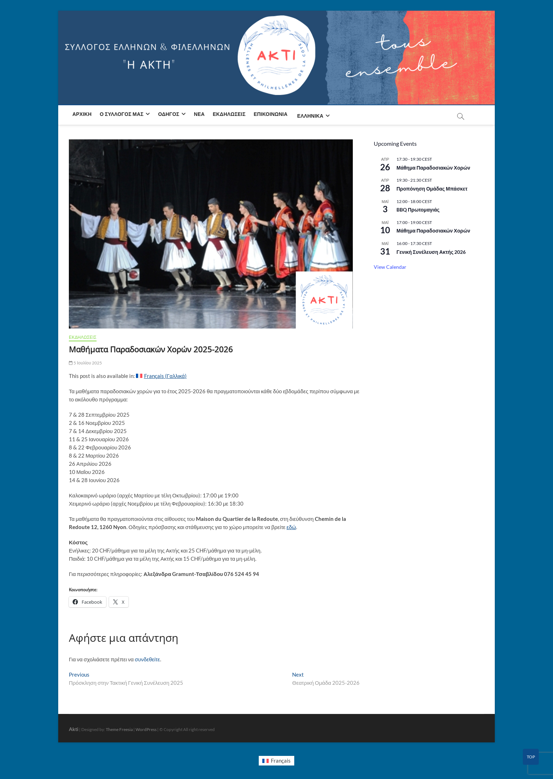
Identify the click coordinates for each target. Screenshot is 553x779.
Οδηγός (169, 114)
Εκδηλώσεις (229, 114)
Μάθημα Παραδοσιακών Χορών (433, 168)
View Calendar (390, 267)
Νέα (199, 114)
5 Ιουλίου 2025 (85, 363)
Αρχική (82, 114)
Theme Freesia (119, 729)
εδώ (291, 527)
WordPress (146, 729)
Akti (73, 729)
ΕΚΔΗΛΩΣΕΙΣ (83, 337)
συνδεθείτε (147, 659)
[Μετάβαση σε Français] (276, 761)
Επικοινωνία (271, 114)
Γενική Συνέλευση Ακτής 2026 (431, 252)
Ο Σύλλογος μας (121, 114)
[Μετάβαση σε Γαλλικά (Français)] (161, 376)
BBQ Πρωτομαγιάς (417, 210)
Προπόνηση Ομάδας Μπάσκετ (431, 189)
